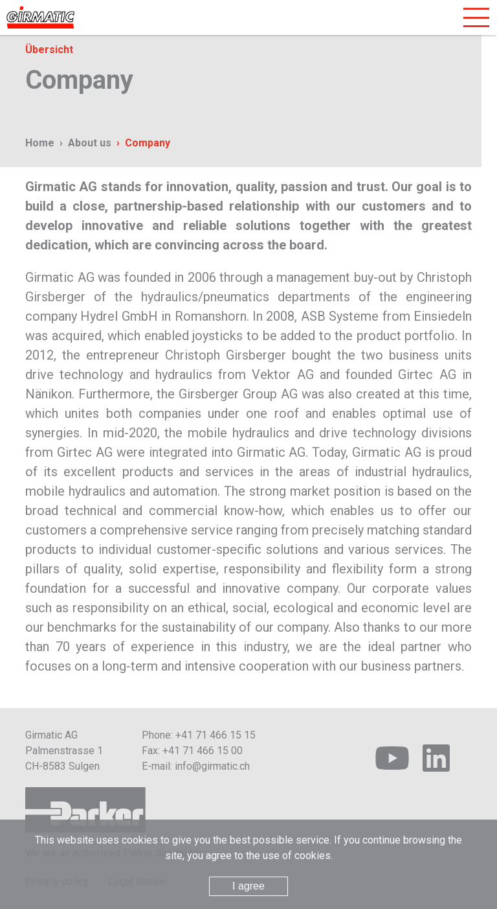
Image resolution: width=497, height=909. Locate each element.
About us (89, 143)
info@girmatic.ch (212, 766)
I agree (248, 886)
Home (39, 143)
